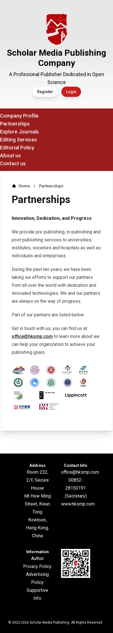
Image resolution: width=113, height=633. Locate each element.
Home (24, 186)
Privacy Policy (37, 566)
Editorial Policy (17, 148)
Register (45, 91)
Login (71, 91)
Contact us (13, 163)
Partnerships (15, 124)
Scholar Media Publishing (49, 622)
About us (10, 155)
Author (37, 558)
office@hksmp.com (32, 336)
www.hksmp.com (78, 504)
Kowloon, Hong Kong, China (37, 527)
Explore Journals (19, 132)
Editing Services (18, 140)
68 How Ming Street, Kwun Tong (37, 504)
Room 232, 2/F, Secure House (37, 480)
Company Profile (19, 116)
